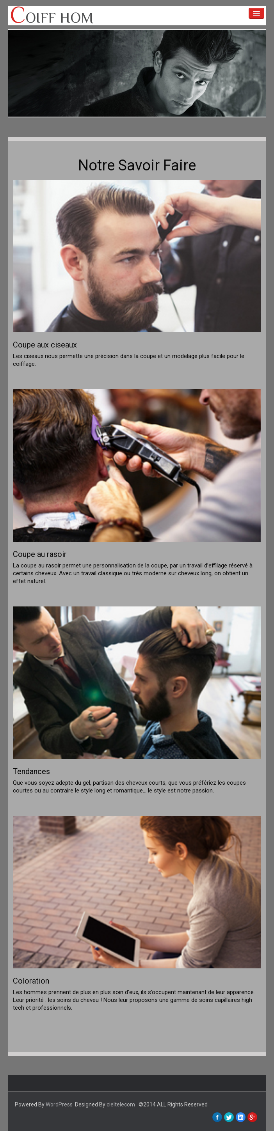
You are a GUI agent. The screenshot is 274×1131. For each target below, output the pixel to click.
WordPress (59, 1104)
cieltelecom (121, 1104)
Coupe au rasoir (40, 554)
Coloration (31, 981)
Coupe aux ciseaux (45, 344)
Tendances (31, 771)
